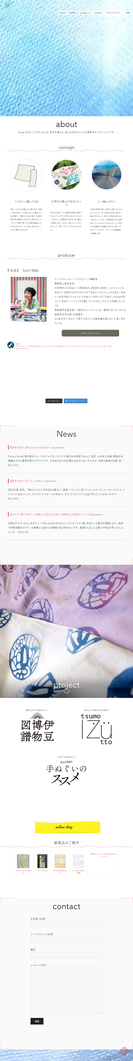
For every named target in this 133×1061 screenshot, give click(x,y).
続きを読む (13, 465)
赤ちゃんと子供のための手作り (96, 710)
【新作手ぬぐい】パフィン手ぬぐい (27, 481)
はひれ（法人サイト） (90, 333)
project (83, 13)
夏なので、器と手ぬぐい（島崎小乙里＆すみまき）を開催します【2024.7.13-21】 (51, 514)
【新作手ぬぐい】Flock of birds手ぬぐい (31, 447)
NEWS (73, 13)
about (62, 13)
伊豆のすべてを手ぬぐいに (36, 710)
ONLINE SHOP (113, 13)
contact (98, 13)
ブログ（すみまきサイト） (66, 757)
